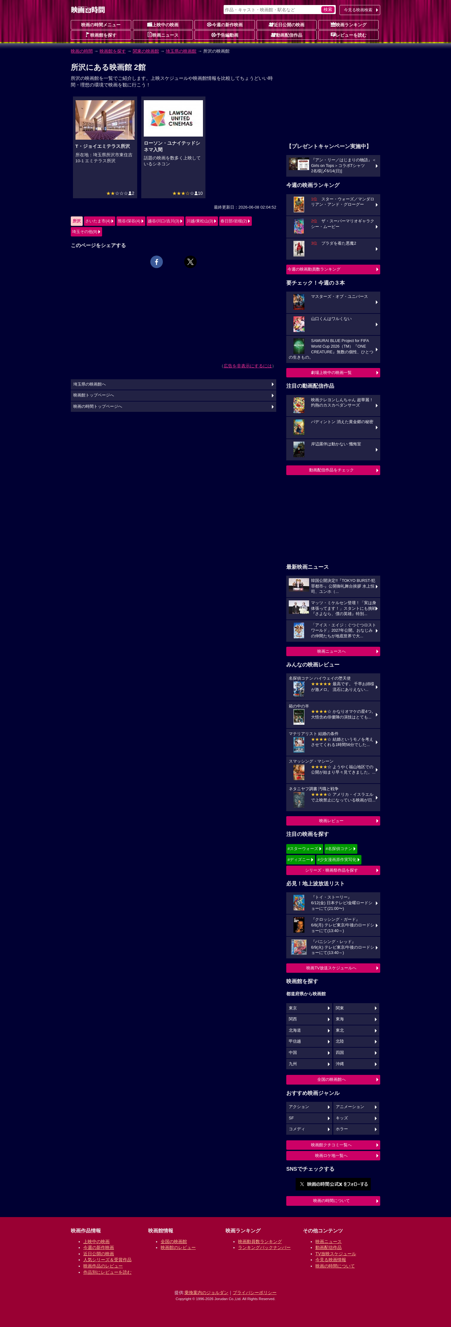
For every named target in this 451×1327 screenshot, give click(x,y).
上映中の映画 (163, 24)
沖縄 (340, 1064)
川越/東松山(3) (200, 221)
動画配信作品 (286, 35)
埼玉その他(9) (84, 231)
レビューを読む (348, 35)
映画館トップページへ (93, 395)
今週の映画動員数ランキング (314, 269)
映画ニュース (163, 35)
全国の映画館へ (331, 1079)
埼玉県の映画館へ (89, 384)
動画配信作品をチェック (331, 470)
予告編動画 (224, 35)
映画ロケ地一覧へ (331, 1155)
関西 (293, 1019)
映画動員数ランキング (260, 1241)
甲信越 (295, 1041)
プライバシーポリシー (255, 1292)
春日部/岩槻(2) (233, 221)
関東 (340, 1008)
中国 (293, 1052)
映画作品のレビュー (103, 1265)
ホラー (342, 1129)
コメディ (297, 1129)
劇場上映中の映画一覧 (331, 372)
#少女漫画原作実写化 (337, 859)
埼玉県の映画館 (181, 51)
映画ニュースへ (331, 651)
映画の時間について (331, 1200)
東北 (340, 1030)
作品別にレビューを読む (107, 1272)
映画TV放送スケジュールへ (331, 968)
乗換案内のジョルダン (206, 1292)
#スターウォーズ (303, 848)
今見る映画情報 (330, 1259)
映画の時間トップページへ (97, 406)
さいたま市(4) (98, 221)
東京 (293, 1008)
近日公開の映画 (286, 24)
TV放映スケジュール (335, 1253)
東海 (340, 1019)
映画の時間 (82, 51)
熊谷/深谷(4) (129, 221)
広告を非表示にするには (248, 365)
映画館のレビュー (178, 1247)
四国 (340, 1052)
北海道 (295, 1030)
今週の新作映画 (225, 24)
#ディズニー (299, 859)
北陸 (340, 1041)
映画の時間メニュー (101, 24)
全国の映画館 (174, 1241)
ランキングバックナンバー (264, 1247)
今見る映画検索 (358, 10)
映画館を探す (101, 35)
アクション (299, 1107)
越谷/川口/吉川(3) (163, 221)
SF (291, 1118)
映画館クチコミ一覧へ (331, 1145)
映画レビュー (331, 820)
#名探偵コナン (339, 848)
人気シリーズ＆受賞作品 (107, 1259)
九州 (293, 1064)
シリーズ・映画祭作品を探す (331, 870)
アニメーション (350, 1107)
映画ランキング (348, 24)
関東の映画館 (146, 51)
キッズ (342, 1118)
